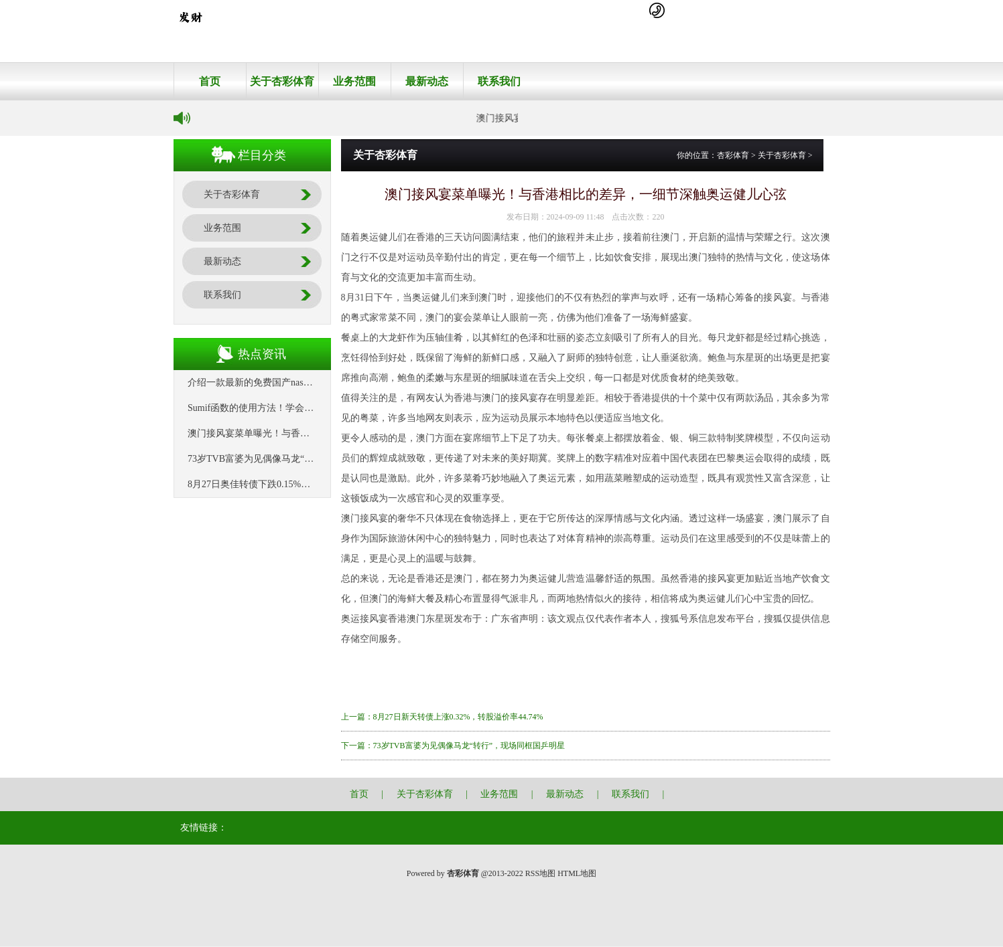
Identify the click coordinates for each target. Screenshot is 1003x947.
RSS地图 (540, 873)
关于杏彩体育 (282, 81)
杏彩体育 (733, 155)
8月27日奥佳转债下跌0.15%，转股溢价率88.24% (287, 484)
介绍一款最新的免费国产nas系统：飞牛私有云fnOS (293, 382)
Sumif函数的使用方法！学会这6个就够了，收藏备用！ (300, 408)
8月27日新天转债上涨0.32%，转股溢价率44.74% (458, 716)
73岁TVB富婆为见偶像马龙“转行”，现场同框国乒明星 (299, 459)
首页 (209, 81)
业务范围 (354, 81)
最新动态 (426, 81)
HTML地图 (576, 873)
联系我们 (499, 81)
